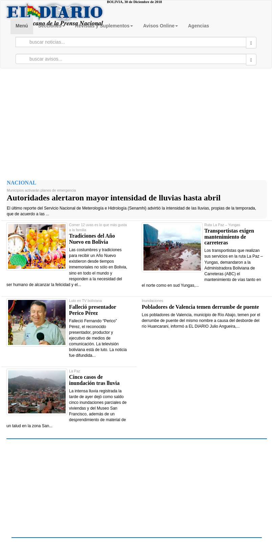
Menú (22, 25)
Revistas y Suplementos (104, 25)
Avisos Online (160, 25)
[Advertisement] (136, 122)
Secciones (51, 25)
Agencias (198, 25)
